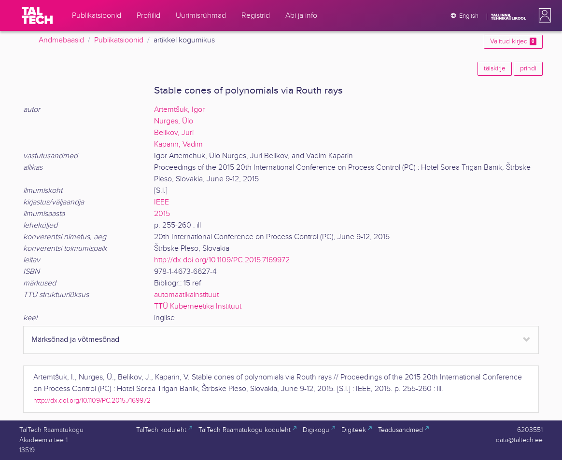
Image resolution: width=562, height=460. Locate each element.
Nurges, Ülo (173, 121)
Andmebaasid (61, 40)
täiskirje (495, 68)
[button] (543, 15)
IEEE (161, 202)
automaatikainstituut (186, 294)
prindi (528, 68)
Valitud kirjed (513, 41)
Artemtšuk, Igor (179, 109)
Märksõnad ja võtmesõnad (75, 339)
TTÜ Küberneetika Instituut (197, 306)
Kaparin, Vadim (178, 144)
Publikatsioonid (118, 40)
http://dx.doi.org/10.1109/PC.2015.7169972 (222, 260)
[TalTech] (37, 15)
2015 (162, 213)
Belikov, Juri (174, 132)
